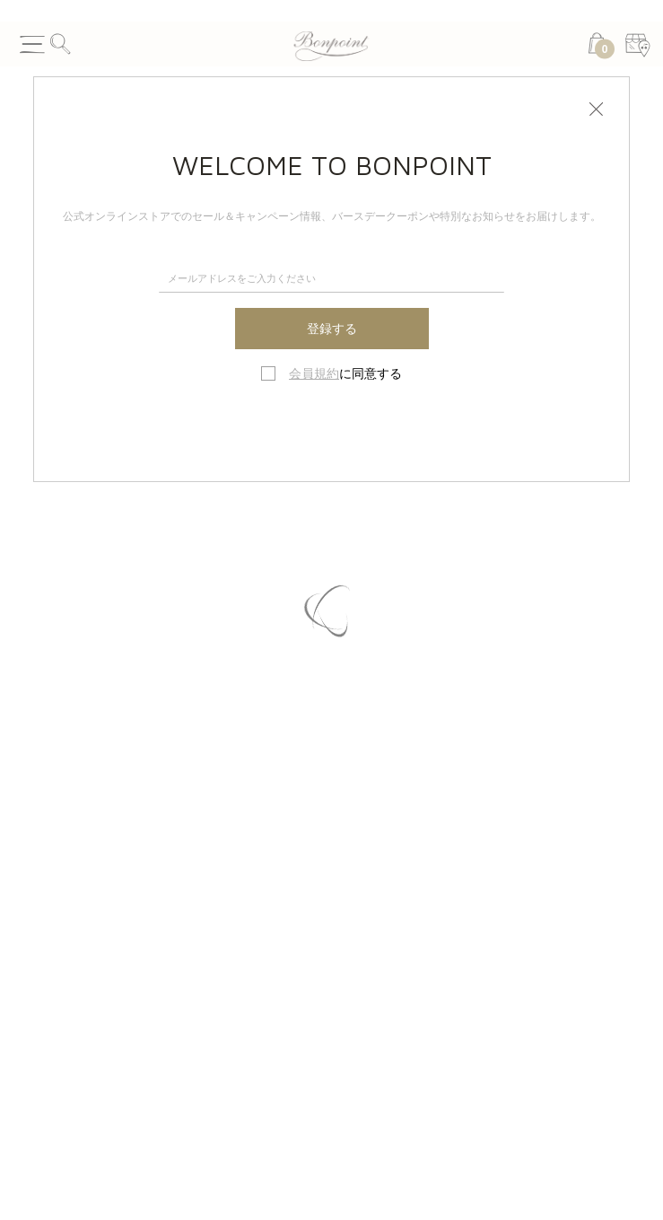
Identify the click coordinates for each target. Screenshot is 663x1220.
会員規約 (314, 373)
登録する (332, 328)
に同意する (345, 373)
